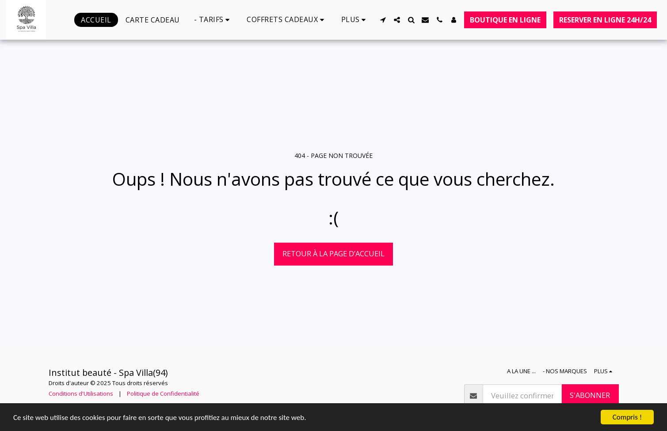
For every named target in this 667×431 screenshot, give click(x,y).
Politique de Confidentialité (163, 393)
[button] (213, 19)
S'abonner (590, 395)
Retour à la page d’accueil (333, 253)
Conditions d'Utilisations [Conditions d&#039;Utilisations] (81, 393)
